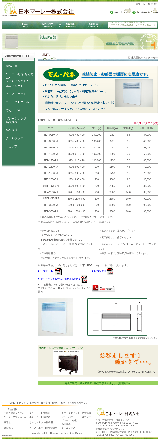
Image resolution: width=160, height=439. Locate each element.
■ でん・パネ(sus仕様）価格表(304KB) (62, 278)
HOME (11, 402)
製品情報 (34, 402)
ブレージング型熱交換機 (16, 120)
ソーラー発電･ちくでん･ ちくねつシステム (19, 76)
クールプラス (14, 138)
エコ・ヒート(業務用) (40, 413)
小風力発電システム (14, 413)
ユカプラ (11, 146)
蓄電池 (7, 422)
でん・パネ (13, 110)
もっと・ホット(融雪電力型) (43, 428)
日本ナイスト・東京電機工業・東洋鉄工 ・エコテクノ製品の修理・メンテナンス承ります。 (132, 25)
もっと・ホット (16, 93)
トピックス (22, 402)
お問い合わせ (58, 402)
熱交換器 (86, 413)
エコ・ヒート (14, 85)
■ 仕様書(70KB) (50, 271)
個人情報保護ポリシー (78, 402)
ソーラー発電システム (15, 417)
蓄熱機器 (8, 428)
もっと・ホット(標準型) (41, 422)
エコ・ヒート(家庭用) (40, 417)
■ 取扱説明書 (102, 271)
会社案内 (45, 402)
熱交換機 (11, 129)
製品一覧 (11, 66)
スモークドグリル (17, 102)
